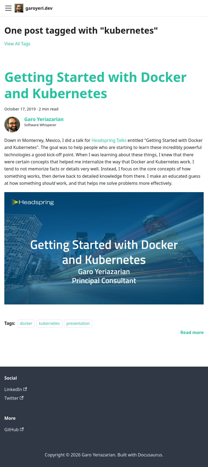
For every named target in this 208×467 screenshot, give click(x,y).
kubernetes (49, 323)
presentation (78, 323)
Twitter (14, 398)
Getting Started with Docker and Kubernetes (95, 85)
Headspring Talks (109, 140)
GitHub (14, 430)
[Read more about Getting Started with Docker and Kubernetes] (192, 332)
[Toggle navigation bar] (8, 8)
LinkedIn (15, 389)
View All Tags (17, 44)
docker (26, 323)
